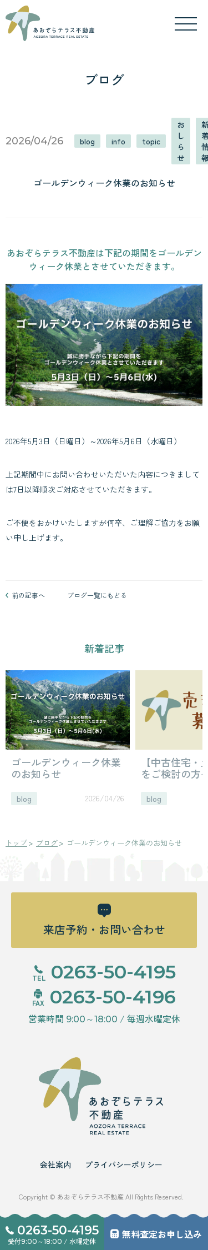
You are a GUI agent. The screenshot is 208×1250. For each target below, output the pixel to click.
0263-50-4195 (58, 1230)
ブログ (47, 843)
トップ (16, 843)
